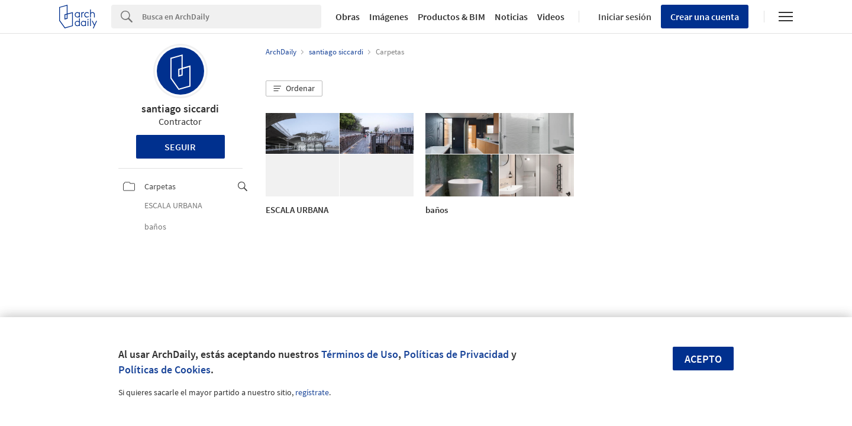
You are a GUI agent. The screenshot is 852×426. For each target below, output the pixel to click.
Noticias (511, 16)
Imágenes (388, 16)
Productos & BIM (451, 16)
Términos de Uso (359, 354)
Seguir (180, 147)
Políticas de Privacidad (456, 354)
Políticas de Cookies (164, 369)
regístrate (312, 392)
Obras (347, 16)
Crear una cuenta (704, 16)
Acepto (703, 359)
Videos (550, 16)
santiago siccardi (180, 108)
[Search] (231, 16)
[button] (294, 88)
